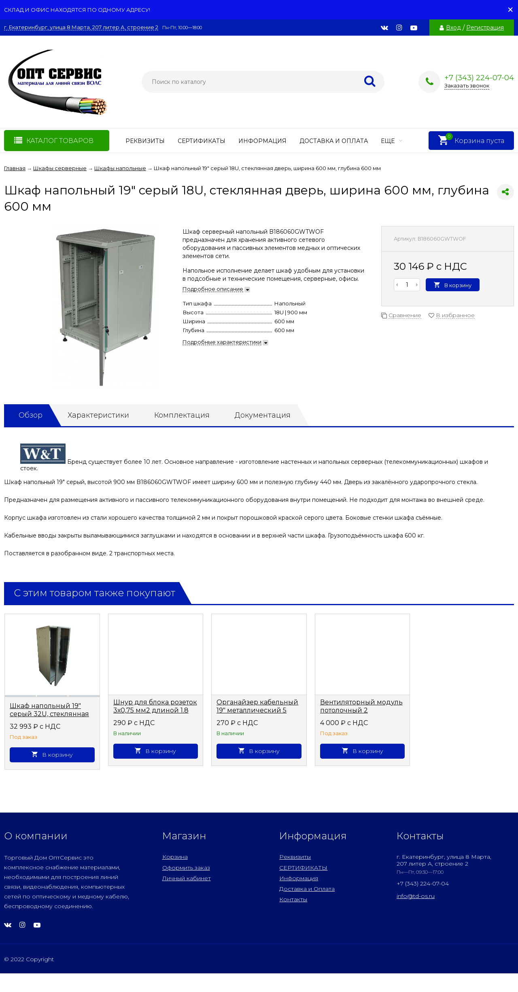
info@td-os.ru (416, 896)
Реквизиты (145, 141)
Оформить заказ (186, 867)
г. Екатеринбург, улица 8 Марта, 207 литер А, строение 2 (81, 27)
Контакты (293, 899)
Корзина (175, 856)
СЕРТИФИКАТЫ (201, 141)
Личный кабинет (186, 878)
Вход (453, 27)
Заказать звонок (466, 85)
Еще (391, 141)
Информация (262, 141)
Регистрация (485, 27)
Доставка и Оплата (333, 141)
